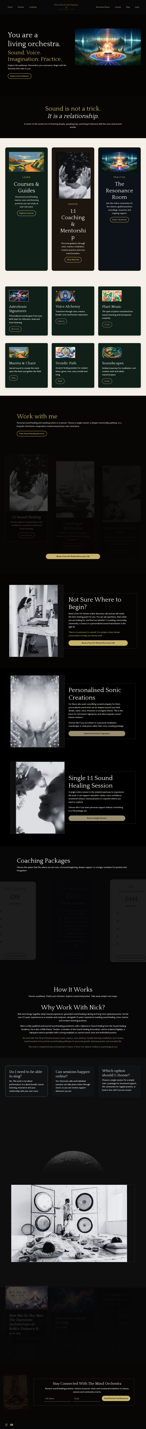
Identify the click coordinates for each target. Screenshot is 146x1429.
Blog (128, 7)
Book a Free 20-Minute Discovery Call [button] (73, 556)
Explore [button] (61, 321)
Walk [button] (60, 381)
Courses (118, 7)
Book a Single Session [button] (97, 818)
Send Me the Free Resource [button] (116, 1398)
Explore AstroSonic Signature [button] (97, 733)
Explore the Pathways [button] (19, 76)
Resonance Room (103, 7)
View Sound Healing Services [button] (32, 433)
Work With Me (73, 259)
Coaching (32, 7)
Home (10, 7)
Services (21, 7)
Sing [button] (13, 378)
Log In (137, 7)
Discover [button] (15, 329)
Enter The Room (119, 219)
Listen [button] (107, 324)
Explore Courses (26, 213)
